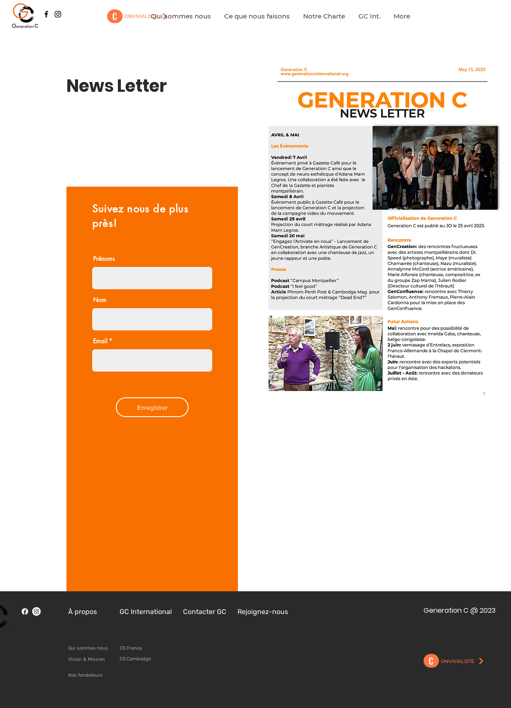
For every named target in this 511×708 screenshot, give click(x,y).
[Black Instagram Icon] (58, 14)
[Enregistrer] (152, 407)
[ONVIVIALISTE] (462, 661)
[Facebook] (25, 611)
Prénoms (104, 259)
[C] (115, 16)
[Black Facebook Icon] (46, 14)
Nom (99, 300)
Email (100, 341)
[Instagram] (36, 611)
